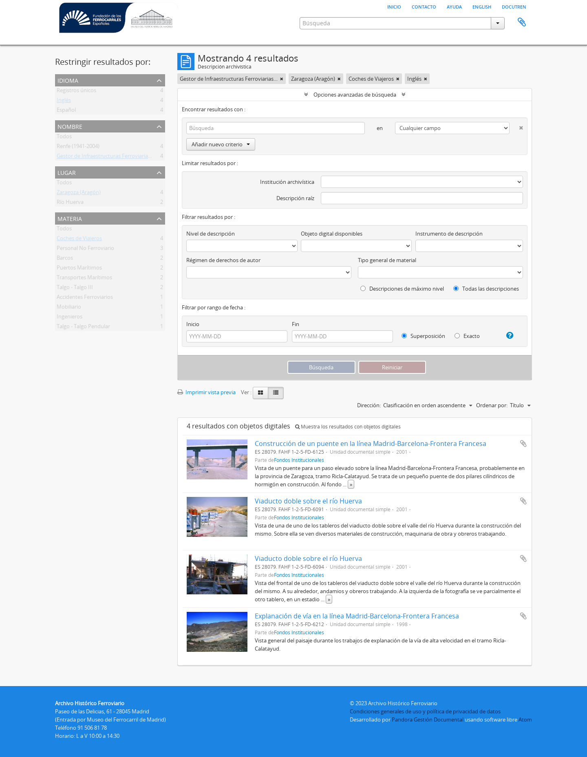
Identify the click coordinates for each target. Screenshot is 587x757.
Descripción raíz (295, 198)
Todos (64, 137)
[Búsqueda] (275, 128)
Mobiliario (69, 308)
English (481, 6)
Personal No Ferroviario (85, 249)
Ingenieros (69, 318)
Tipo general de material (387, 260)
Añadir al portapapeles (523, 443)
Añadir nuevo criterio (221, 144)
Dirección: (369, 405)
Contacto (424, 6)
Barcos (65, 259)
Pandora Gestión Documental (427, 719)
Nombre (69, 125)
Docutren (514, 6)
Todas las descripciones (486, 288)
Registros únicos (76, 91)
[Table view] (276, 393)
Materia (69, 217)
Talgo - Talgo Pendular (83, 327)
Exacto (467, 336)
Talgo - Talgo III (75, 288)
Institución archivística (287, 181)
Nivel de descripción (210, 233)
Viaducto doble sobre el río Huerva (308, 501)
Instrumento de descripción (449, 233)
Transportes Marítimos (84, 278)
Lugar (66, 171)
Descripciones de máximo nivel (402, 288)
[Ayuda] (506, 335)
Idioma (67, 79)
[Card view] (260, 393)
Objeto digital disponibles (331, 233)
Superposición (423, 336)
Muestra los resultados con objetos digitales (348, 426)
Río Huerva (70, 203)
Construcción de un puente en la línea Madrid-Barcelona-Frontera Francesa (370, 443)
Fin (295, 324)
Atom (525, 719)
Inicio (394, 6)
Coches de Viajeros (79, 239)
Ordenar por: (492, 405)
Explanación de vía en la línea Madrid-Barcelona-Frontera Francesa (357, 615)
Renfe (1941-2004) (78, 147)
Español (66, 111)
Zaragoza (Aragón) (79, 193)
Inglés (64, 101)
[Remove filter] (281, 79)
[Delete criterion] (516, 126)
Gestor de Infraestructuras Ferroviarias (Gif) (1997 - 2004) (125, 157)
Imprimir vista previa (206, 392)
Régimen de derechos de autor (223, 260)
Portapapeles (522, 22)
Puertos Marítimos (79, 269)
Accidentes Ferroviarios (85, 298)
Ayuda (454, 6)
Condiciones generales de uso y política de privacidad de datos (425, 711)
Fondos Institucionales (299, 460)
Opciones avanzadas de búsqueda (354, 94)
